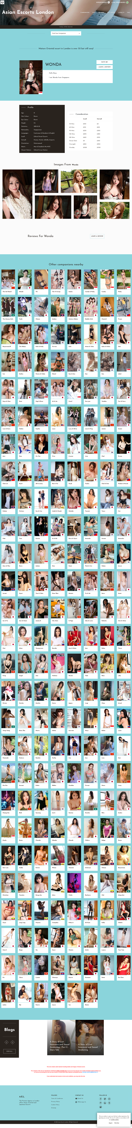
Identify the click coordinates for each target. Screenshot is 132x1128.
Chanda (38, 844)
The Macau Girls (7, 320)
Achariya (88, 872)
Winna (54, 872)
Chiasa (38, 319)
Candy (104, 291)
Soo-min (71, 734)
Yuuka (87, 485)
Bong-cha (39, 899)
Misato (71, 597)
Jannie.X (39, 625)
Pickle (71, 899)
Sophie (38, 431)
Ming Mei (121, 899)
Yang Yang (7, 734)
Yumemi (71, 872)
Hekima (55, 680)
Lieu (103, 762)
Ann (86, 652)
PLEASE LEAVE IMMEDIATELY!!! (90, 1076)
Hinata (71, 954)
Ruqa (21, 954)
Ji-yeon (71, 458)
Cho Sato (55, 625)
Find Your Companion (59, 33)
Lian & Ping (89, 431)
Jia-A (54, 817)
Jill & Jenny (40, 485)
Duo (93, 12)
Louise (38, 981)
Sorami (21, 789)
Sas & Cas (39, 515)
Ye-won (54, 348)
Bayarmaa (122, 872)
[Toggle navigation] (78, 12)
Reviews (101, 12)
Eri (4, 981)
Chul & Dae (106, 485)
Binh (20, 817)
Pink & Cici (89, 570)
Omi (4, 652)
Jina (37, 680)
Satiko (21, 376)
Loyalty (121, 12)
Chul (103, 458)
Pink (4, 542)
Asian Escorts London (28, 12)
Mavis (38, 734)
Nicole (71, 680)
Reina (87, 1009)
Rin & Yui (55, 485)
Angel (21, 680)
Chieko (120, 926)
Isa (70, 1009)
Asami (120, 431)
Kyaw (21, 485)
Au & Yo (6, 625)
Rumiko (38, 762)
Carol (70, 403)
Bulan (104, 734)
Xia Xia (5, 789)
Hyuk (70, 485)
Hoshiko (72, 789)
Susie (103, 981)
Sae (86, 376)
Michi (87, 954)
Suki (119, 348)
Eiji (20, 1009)
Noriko (21, 707)
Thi (37, 291)
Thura (120, 652)
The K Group (56, 291)
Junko (5, 1009)
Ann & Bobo (73, 652)
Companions (84, 12)
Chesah (71, 844)
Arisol (120, 707)
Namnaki (6, 762)
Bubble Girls (89, 319)
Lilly (119, 680)
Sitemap (53, 1112)
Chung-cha (6, 817)
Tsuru (103, 515)
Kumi (70, 570)
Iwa (70, 762)
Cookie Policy (55, 1108)
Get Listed (111, 12)
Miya (87, 734)
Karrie (71, 981)
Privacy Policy (55, 1105)
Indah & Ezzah (57, 515)
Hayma (38, 926)
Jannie (104, 431)
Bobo (103, 652)
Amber (38, 570)
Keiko (38, 789)
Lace (54, 431)
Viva (53, 458)
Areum (104, 542)
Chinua (104, 872)
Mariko (38, 707)
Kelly (103, 926)
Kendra (87, 817)
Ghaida (54, 844)
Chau (103, 707)
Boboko (104, 625)
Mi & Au (55, 403)
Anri (4, 458)
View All (9, 1055)
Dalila (21, 872)
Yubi (86, 680)
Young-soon (40, 652)
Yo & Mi (88, 597)
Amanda (88, 542)
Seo (103, 376)
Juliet (120, 376)
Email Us (80, 1102)
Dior (53, 570)
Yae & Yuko (40, 597)
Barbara (88, 899)
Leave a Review (105, 67)
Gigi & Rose (40, 403)
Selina (54, 734)
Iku (37, 954)
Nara (103, 789)
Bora (21, 570)
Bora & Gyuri (73, 542)
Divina (5, 707)
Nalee (104, 570)
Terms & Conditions (57, 1102)
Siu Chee (121, 981)
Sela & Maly (40, 348)
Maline (54, 319)
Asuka (71, 291)
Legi (86, 707)
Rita (103, 817)
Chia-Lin (6, 485)
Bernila (54, 652)
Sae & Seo (72, 376)
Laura (104, 954)
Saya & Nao (7, 403)
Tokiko (21, 431)
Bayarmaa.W (7, 348)
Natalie (71, 515)
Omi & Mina (122, 625)
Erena (120, 458)
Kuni (20, 403)
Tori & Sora (122, 403)
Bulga (104, 844)
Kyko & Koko (106, 348)
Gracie (38, 542)
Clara (21, 981)
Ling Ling (22, 926)
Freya (120, 319)
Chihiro (87, 844)
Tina (20, 542)
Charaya (55, 981)
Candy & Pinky (90, 291)
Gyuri (21, 597)
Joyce (54, 1009)
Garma (71, 817)
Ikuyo (120, 844)
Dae (20, 458)
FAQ (128, 12)
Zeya (4, 926)
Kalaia (5, 515)
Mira (53, 899)
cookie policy (114, 1119)
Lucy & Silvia (73, 431)
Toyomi (87, 515)
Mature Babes (74, 319)
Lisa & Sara (7, 431)
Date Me (104, 62)
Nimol (54, 376)
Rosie (21, 844)
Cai (4, 376)
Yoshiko (104, 403)
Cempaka (55, 926)
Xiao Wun (55, 597)
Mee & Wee (7, 570)
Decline (116, 1123)
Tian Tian (121, 954)
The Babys (23, 348)
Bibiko (54, 789)
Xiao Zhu (22, 734)
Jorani (5, 597)
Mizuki (21, 291)
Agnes (71, 707)
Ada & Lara (89, 625)
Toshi (21, 319)
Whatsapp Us (82, 1106)
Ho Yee (38, 458)
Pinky (120, 291)
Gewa (54, 707)
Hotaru (21, 515)
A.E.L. (23, 1100)
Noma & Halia (41, 376)
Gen (119, 762)
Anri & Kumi (23, 625)
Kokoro (21, 762)
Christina (6, 899)
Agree (110, 1123)
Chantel (104, 319)
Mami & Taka (90, 348)
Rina (103, 680)
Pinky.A (71, 926)
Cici (119, 515)
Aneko (120, 817)
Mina (21, 652)
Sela (70, 348)
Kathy (54, 762)
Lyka (120, 734)
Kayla (5, 844)
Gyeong (38, 817)
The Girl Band (8, 291)
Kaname (88, 981)
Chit (103, 899)
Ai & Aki (55, 542)
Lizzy (120, 789)
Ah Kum (88, 926)
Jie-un (120, 570)
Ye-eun (87, 789)
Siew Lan (6, 872)
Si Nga (71, 625)
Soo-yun (88, 403)
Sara (103, 597)
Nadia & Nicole (121, 486)
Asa (86, 762)
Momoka (121, 542)
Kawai (38, 872)
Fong (4, 680)
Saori (54, 954)
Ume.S (5, 954)
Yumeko (22, 899)
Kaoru (38, 1009)
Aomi (120, 597)
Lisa (86, 458)
